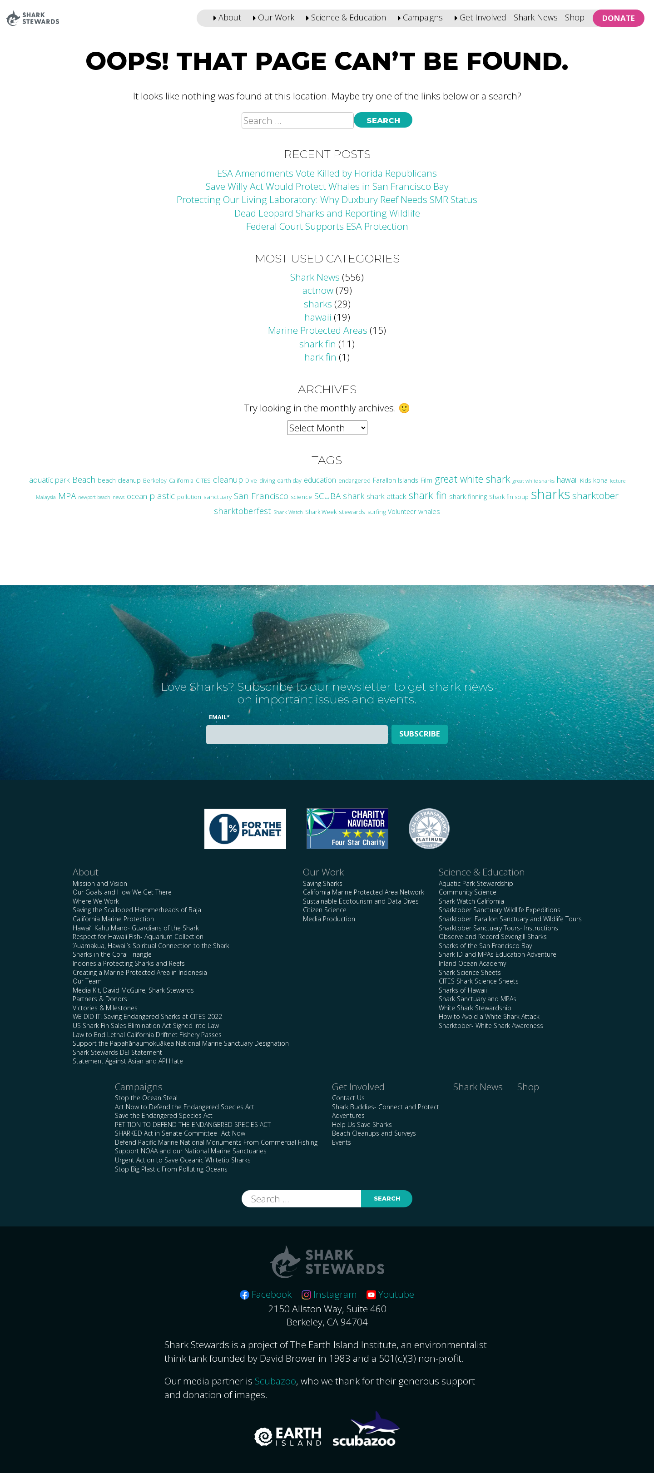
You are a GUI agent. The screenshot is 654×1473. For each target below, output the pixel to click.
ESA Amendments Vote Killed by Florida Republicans (327, 173)
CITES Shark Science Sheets (479, 981)
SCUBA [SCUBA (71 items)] (327, 495)
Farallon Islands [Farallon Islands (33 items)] (395, 480)
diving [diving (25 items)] (267, 480)
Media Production (329, 918)
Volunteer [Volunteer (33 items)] (402, 511)
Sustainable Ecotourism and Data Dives (361, 901)
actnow (317, 290)
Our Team (87, 981)
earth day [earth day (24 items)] (289, 480)
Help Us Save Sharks (362, 1124)
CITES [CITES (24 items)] (203, 480)
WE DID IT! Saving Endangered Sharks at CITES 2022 (147, 1016)
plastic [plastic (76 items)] (162, 496)
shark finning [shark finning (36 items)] (468, 496)
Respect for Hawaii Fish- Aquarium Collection (138, 936)
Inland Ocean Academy (472, 963)
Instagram (329, 1294)
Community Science (467, 892)
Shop (575, 17)
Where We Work (96, 901)
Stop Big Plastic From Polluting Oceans (171, 1169)
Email (219, 717)
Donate (618, 18)
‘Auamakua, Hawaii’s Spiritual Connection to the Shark (151, 945)
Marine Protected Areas (317, 330)
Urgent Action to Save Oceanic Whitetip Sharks (183, 1160)
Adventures (348, 1115)
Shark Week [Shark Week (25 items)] (321, 512)
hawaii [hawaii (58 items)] (567, 479)
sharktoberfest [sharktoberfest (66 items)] (242, 510)
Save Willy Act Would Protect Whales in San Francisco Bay (327, 186)
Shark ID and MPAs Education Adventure (497, 954)
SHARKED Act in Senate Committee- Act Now (180, 1133)
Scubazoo (275, 1380)
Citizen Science (325, 909)
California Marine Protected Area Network (363, 892)
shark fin (317, 343)
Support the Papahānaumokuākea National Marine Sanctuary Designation (181, 1043)
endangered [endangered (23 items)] (354, 480)
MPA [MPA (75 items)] (67, 496)
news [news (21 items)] (118, 496)
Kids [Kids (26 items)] (585, 480)
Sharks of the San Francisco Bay (485, 945)
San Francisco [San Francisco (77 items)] (261, 496)
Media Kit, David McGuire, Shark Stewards (133, 990)
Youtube (390, 1294)
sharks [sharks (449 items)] (550, 494)
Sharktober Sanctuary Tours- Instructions (498, 928)
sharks (318, 303)
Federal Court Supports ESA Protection (327, 226)
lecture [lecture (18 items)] (617, 480)
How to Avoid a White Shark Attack (489, 1016)
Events (341, 1142)
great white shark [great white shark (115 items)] (472, 478)
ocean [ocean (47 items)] (137, 496)
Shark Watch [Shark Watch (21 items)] (288, 511)
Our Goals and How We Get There (122, 892)
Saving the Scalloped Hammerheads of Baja (137, 909)
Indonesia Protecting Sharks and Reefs (129, 963)
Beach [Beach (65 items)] (83, 479)
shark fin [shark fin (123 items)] (428, 495)
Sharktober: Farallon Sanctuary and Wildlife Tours (510, 918)
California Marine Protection (113, 918)
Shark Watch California (471, 901)
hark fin (320, 357)
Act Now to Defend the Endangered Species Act (184, 1106)
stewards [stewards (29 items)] (352, 511)
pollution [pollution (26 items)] (189, 497)
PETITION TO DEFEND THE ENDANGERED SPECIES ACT (193, 1124)
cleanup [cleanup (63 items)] (228, 479)
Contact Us (348, 1097)
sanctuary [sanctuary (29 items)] (217, 496)
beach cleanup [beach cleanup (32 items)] (119, 480)
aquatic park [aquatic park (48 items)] (49, 480)
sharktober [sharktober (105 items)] (595, 495)
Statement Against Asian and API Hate (128, 1061)
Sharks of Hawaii (463, 990)
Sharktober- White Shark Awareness (491, 1025)
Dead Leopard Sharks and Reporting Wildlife (327, 213)
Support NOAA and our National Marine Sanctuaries (191, 1151)
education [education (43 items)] (320, 480)
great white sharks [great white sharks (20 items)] (533, 480)
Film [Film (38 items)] (426, 479)
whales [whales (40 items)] (429, 511)
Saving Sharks (322, 883)
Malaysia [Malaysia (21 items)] (46, 496)
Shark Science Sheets (470, 972)
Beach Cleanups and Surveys (374, 1133)
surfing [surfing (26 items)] (376, 512)
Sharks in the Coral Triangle (112, 954)
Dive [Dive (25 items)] (251, 480)
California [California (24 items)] (181, 480)
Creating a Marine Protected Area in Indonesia (140, 972)
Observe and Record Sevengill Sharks (493, 936)
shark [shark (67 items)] (353, 495)
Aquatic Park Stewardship (476, 883)
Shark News (536, 17)
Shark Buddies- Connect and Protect (385, 1106)
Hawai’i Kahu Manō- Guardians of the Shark (136, 928)
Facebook (266, 1294)
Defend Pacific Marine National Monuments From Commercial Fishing (216, 1142)
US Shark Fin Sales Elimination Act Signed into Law (146, 1025)
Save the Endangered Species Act (164, 1115)
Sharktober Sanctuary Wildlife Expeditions (499, 909)
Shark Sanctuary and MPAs (477, 998)
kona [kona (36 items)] (600, 479)
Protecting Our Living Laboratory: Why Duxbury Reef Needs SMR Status (327, 199)
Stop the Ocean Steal (146, 1097)
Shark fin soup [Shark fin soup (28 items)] (509, 497)
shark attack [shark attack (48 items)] (386, 496)
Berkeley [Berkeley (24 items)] (155, 480)
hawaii (318, 317)
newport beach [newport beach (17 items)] (94, 497)
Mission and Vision (100, 883)
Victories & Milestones (105, 1007)
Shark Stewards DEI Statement (117, 1052)
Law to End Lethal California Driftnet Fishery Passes (147, 1034)
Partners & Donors (100, 998)
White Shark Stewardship (475, 1007)
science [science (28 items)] (301, 497)
